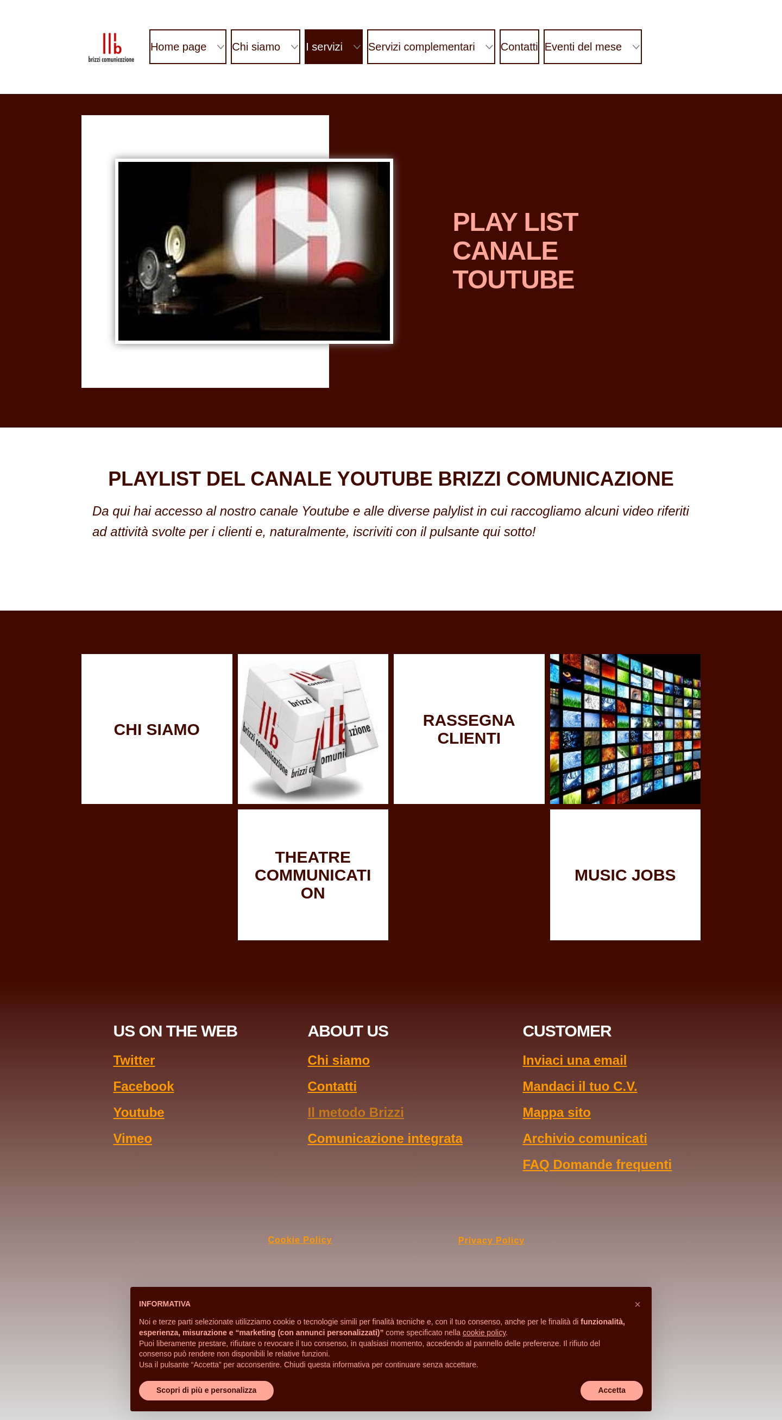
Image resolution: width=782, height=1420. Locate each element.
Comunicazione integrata (384, 1138)
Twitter (134, 1060)
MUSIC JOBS (625, 875)
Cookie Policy (300, 1240)
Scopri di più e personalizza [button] (206, 1390)
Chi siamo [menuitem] (256, 47)
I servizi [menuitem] (324, 47)
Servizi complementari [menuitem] (421, 47)
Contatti (332, 1086)
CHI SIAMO (157, 729)
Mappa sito (556, 1112)
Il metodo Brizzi (355, 1112)
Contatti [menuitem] (519, 47)
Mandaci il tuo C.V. (579, 1086)
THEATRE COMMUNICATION (313, 875)
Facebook (143, 1086)
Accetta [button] (612, 1390)
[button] (637, 1304)
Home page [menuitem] (178, 47)
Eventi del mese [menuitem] (583, 47)
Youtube (138, 1112)
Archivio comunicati (584, 1138)
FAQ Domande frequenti (597, 1164)
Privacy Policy (491, 1240)
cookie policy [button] (484, 1332)
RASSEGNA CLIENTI (469, 729)
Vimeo (132, 1138)
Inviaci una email (574, 1060)
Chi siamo (338, 1060)
